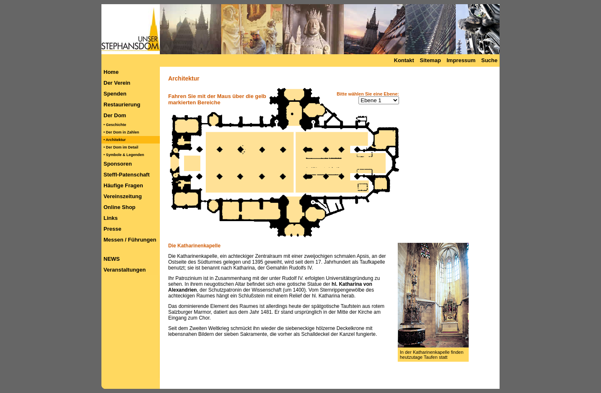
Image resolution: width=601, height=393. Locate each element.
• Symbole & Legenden (124, 155)
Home (111, 72)
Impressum (461, 60)
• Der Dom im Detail (121, 147)
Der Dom (115, 115)
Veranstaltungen (125, 270)
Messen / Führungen (130, 240)
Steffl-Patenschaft (127, 174)
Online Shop (120, 207)
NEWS (112, 259)
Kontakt (404, 60)
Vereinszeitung (123, 196)
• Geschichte (115, 125)
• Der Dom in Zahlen (121, 132)
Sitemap (430, 60)
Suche (489, 60)
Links (111, 218)
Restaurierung (122, 104)
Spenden (115, 94)
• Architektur (115, 140)
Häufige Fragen (123, 185)
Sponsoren (118, 164)
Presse (112, 229)
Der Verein (117, 83)
